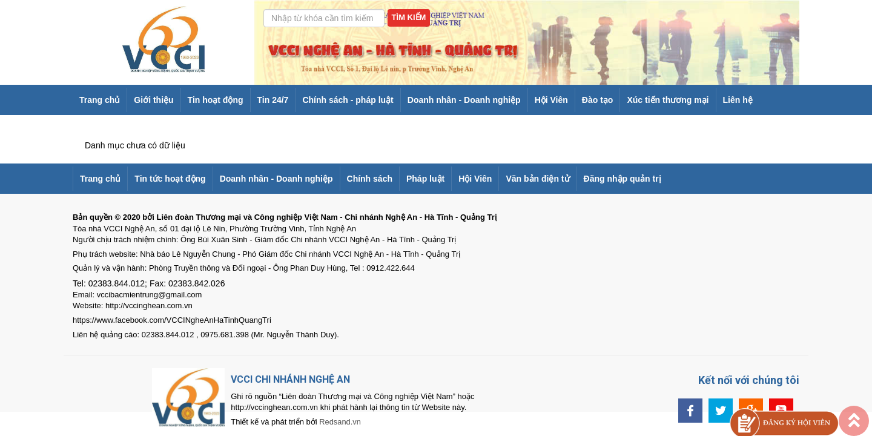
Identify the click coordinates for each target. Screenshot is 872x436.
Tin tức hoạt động (169, 178)
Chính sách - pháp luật (347, 100)
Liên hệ (738, 100)
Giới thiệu (153, 100)
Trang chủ (99, 100)
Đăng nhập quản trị (622, 178)
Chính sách (369, 178)
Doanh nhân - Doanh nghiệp (464, 100)
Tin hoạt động (215, 100)
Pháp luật (425, 178)
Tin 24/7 (273, 100)
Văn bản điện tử (537, 178)
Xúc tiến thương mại (667, 100)
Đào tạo (597, 100)
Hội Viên (551, 100)
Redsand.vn (321, 421)
